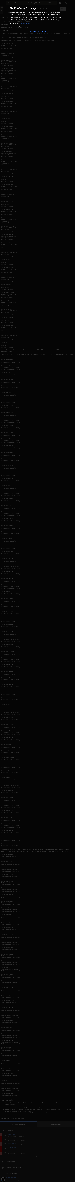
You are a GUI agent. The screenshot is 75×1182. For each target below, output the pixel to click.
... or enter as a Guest (37, 31)
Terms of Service (25, 23)
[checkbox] (10, 23)
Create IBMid (23, 27)
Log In (52, 27)
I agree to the (21, 24)
